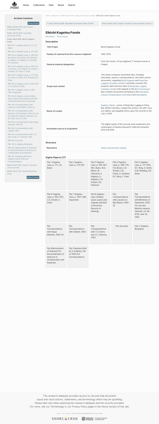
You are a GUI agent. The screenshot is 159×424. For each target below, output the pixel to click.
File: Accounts (17, 140)
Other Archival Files (67, 16)
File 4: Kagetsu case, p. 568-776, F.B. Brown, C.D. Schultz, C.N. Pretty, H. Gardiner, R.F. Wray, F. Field (23, 68)
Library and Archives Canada (85, 16)
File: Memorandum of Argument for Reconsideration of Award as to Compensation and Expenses (22, 150)
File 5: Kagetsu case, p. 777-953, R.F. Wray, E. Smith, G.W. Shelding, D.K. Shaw (23, 77)
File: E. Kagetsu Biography (22, 144)
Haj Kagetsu (141, 95)
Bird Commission (142, 89)
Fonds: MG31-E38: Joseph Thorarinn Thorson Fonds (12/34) (127, 24)
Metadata (50, 36)
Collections (39, 5)
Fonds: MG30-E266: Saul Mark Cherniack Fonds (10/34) (70, 24)
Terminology (62, 36)
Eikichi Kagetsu (128, 80)
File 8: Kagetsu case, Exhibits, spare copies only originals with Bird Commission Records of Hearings (22, 98)
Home (26, 5)
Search (71, 5)
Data (51, 5)
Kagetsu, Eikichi (108, 105)
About (61, 5)
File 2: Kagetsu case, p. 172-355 (24, 51)
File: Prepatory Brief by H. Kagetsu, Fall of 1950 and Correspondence (20, 158)
